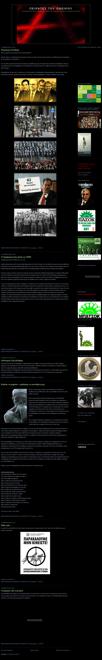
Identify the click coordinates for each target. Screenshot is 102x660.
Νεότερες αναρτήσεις (7, 650)
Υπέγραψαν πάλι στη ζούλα (12, 591)
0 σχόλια (40, 516)
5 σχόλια (40, 377)
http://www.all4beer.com (84, 415)
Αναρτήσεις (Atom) (13, 654)
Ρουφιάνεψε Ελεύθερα (10, 50)
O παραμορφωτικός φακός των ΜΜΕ (16, 257)
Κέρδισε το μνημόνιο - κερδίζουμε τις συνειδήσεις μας (23, 384)
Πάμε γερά (5, 525)
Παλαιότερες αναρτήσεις (62, 650)
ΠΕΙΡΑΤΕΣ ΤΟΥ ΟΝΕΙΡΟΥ (51, 8)
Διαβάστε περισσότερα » (8, 349)
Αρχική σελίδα (34, 650)
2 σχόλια (40, 248)
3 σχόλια (40, 351)
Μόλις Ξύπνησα (21, 260)
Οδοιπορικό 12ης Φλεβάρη (12, 361)
